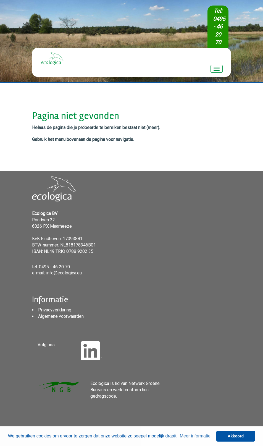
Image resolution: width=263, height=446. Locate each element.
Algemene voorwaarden (61, 316)
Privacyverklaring (54, 310)
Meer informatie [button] (195, 436)
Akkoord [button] (236, 436)
